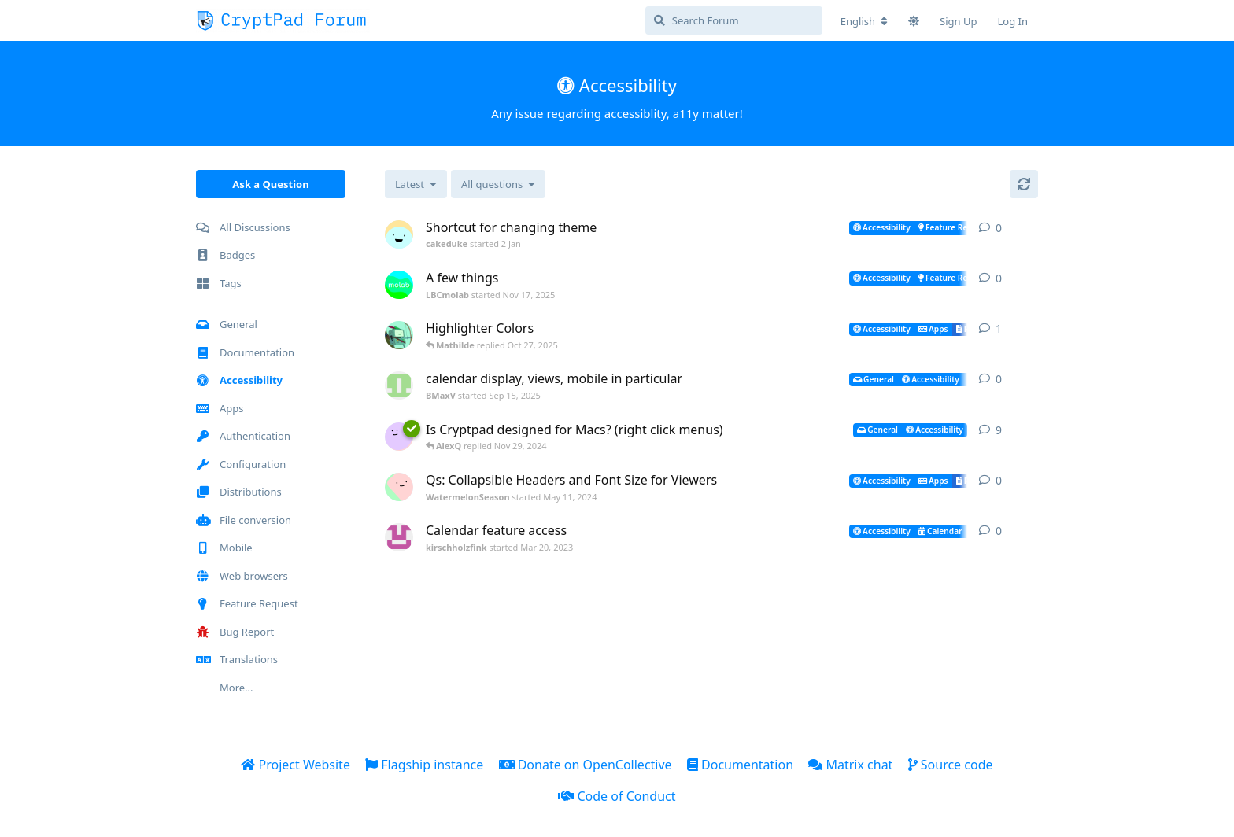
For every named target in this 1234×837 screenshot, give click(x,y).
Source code (950, 764)
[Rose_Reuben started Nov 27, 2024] (399, 436)
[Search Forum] (733, 20)
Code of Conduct (616, 796)
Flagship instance (424, 764)
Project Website (295, 764)
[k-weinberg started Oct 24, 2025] (399, 335)
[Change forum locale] (864, 21)
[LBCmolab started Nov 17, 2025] (399, 285)
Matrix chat (850, 764)
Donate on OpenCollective (585, 764)
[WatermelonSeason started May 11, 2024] (399, 487)
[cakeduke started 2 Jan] (399, 234)
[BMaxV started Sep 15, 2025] (399, 385)
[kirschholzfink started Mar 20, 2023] (399, 537)
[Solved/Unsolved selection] (498, 184)
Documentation (740, 764)
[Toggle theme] (913, 21)
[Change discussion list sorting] (416, 184)
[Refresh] (1024, 184)
